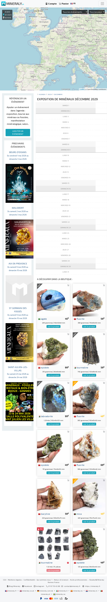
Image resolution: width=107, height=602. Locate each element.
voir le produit (53, 326)
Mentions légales (15, 580)
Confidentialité (29, 580)
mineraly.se (59, 594)
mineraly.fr (11, 591)
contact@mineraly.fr (72, 586)
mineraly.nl (92, 591)
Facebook (27, 586)
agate (42, 318)
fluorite (79, 318)
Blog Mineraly (13, 586)
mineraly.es (76, 591)
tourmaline (81, 367)
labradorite (45, 416)
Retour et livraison (61, 580)
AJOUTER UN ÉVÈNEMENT (17, 132)
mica (78, 513)
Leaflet (82, 89)
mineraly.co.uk (27, 591)
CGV (4, 580)
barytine (44, 513)
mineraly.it (62, 591)
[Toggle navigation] (102, 3)
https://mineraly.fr (92, 586)
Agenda (42, 94)
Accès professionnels (79, 580)
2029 (50, 94)
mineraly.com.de (45, 591)
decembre (58, 94)
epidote (43, 367)
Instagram (39, 586)
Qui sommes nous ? (44, 580)
